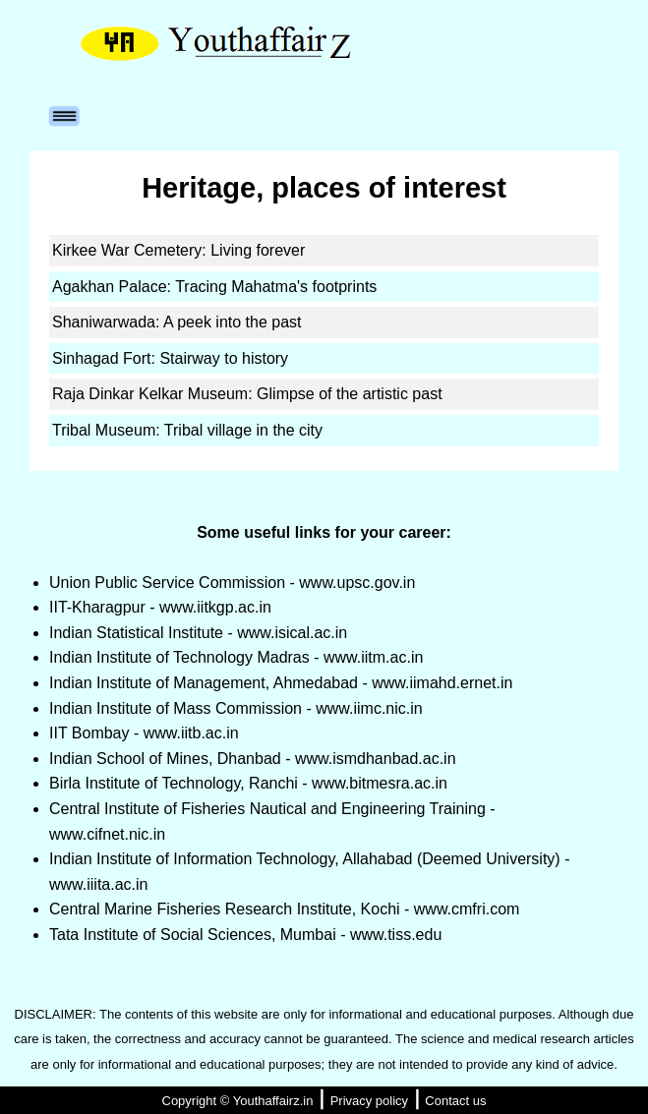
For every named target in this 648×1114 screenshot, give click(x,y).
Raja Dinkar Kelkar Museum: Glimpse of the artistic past (247, 393)
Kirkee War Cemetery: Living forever (178, 250)
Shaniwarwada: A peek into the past (177, 322)
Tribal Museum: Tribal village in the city (187, 430)
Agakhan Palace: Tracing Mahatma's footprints (214, 286)
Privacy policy (369, 1100)
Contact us (455, 1100)
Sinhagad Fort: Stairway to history (170, 358)
